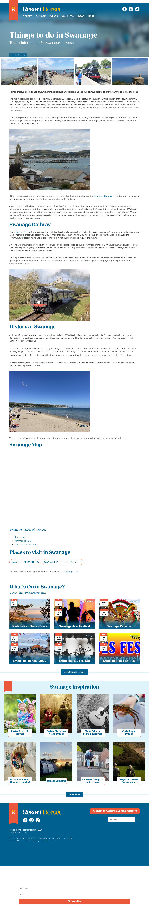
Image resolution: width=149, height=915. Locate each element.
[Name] (74, 888)
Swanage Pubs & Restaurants (62, 562)
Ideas (80, 16)
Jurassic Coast (22, 537)
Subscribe (74, 901)
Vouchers (68, 16)
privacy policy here (90, 910)
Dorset (27, 16)
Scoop (23, 832)
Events (53, 16)
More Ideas (74, 794)
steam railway (21, 232)
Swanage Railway (103, 196)
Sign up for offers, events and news (115, 811)
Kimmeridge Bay (23, 541)
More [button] (91, 16)
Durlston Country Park (26, 544)
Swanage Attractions (25, 562)
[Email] (74, 894)
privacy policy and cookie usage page (42, 841)
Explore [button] (41, 16)
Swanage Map (71, 571)
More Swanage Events (75, 672)
